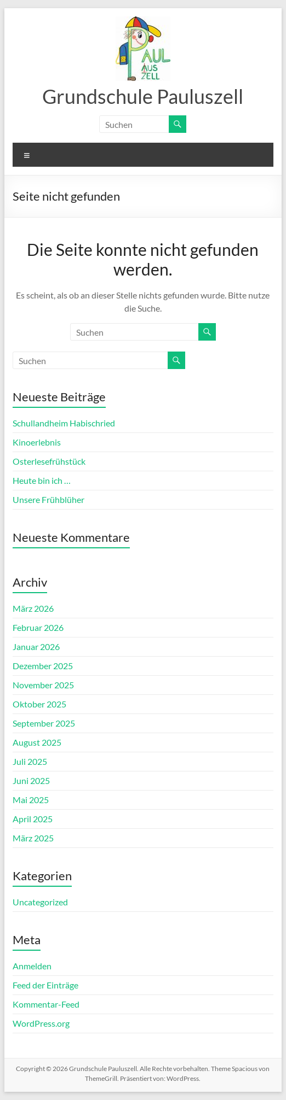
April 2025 (33, 819)
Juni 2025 (31, 780)
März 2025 (33, 838)
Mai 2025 (31, 799)
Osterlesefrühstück (49, 461)
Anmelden (32, 966)
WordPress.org (41, 1023)
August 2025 (37, 742)
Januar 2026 (36, 646)
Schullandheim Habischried (64, 423)
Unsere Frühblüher (48, 499)
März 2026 (33, 608)
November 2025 (43, 685)
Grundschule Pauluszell (142, 96)
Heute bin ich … (42, 480)
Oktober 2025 (39, 704)
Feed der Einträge (45, 985)
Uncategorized (40, 902)
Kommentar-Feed (46, 1004)
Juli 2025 (30, 761)
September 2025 (44, 723)
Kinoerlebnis (37, 442)
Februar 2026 (38, 627)
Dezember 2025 (43, 665)
